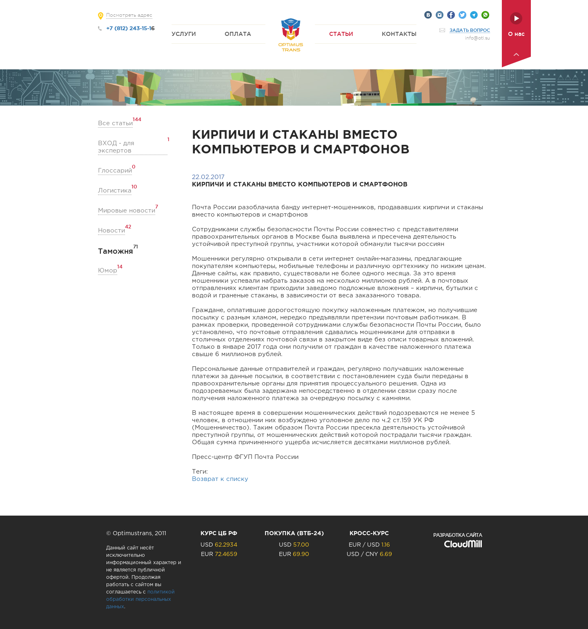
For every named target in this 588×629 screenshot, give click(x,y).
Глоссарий (115, 170)
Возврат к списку (220, 479)
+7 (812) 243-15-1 (128, 28)
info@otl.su (477, 38)
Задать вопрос (470, 30)
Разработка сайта (457, 535)
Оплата (238, 34)
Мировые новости (126, 210)
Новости (111, 230)
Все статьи (115, 123)
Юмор (107, 270)
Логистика (114, 190)
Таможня (115, 251)
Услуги (184, 34)
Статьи (341, 34)
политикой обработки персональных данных (140, 599)
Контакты (399, 34)
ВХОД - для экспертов (132, 146)
